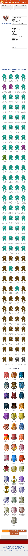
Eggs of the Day (14, 533)
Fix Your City (10, 550)
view (16, 47)
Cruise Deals (3, 550)
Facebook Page (18, 546)
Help (1, 2)
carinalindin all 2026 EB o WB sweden (13, 69)
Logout (1, 3)
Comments (5, 530)
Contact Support (21, 547)
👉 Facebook (23, 2)
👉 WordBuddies (7, 2)
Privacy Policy (6, 547)
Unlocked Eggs (22, 530)
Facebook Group (10, 546)
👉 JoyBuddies (15, 2)
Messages (16, 0)
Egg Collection (13, 530)
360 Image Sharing (18, 550)
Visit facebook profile (6, 23)
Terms (12, 547)
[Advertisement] (14, 59)
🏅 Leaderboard (22, 0)
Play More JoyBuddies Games (14, 548)
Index (16, 551)
